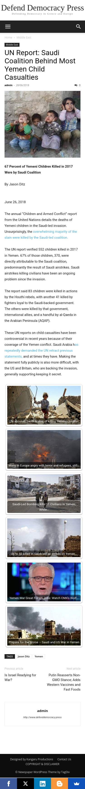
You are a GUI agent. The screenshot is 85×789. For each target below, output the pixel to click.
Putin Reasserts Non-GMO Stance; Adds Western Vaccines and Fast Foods (63, 682)
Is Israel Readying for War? (20, 677)
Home (8, 37)
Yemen (39, 656)
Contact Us (64, 759)
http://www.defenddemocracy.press (42, 717)
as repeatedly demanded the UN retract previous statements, (41, 351)
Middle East (24, 37)
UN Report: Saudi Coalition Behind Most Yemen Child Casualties (40, 65)
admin (8, 85)
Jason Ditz (24, 656)
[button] (7, 26)
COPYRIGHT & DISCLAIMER (42, 764)
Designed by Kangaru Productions (31, 759)
